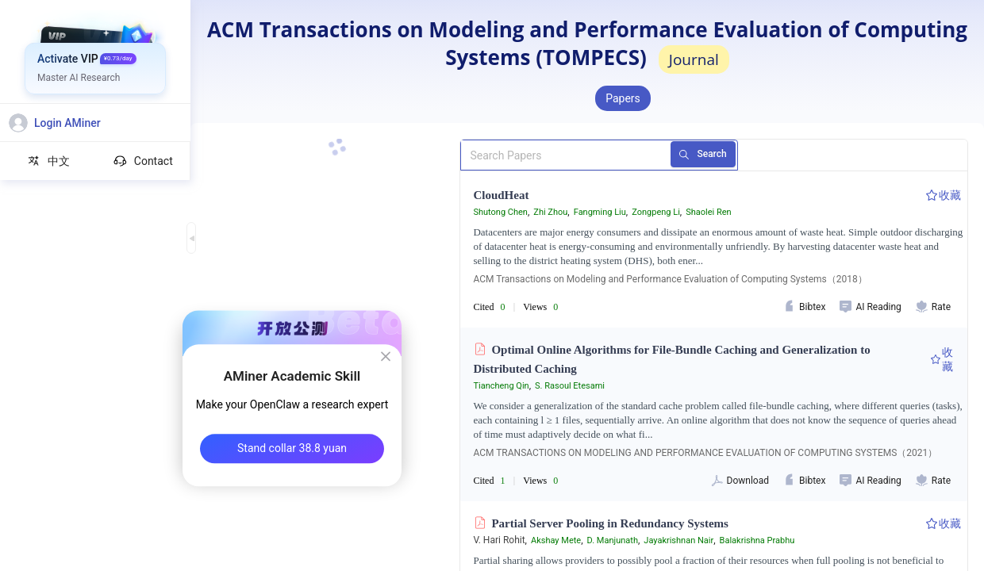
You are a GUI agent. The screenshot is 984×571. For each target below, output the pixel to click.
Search (709, 154)
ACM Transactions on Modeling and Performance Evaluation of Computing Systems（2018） (670, 279)
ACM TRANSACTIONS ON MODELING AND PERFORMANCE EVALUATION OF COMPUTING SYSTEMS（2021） (705, 452)
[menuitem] (96, 59)
